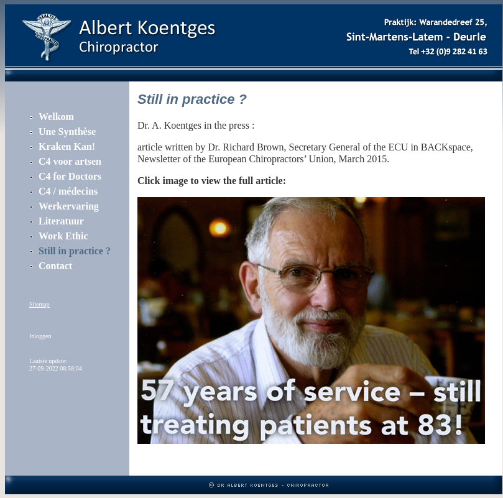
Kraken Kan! (67, 146)
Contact (55, 266)
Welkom (56, 116)
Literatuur (61, 221)
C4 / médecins (68, 191)
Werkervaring (69, 206)
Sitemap (39, 304)
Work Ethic (63, 236)
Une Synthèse (67, 131)
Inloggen (40, 336)
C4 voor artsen (70, 161)
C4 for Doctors (70, 176)
